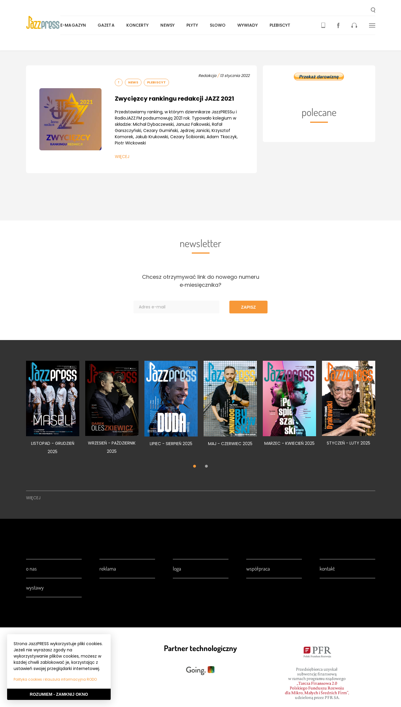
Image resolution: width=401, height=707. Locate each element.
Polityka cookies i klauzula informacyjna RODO (55, 679)
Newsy (180, 25)
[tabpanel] (52, 411)
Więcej (122, 157)
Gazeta (118, 25)
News (133, 82)
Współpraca (258, 568)
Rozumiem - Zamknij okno (59, 694)
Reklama (107, 568)
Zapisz (248, 307)
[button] (373, 10)
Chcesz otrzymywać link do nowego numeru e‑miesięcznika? (200, 281)
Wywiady (260, 25)
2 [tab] (206, 467)
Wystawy (35, 587)
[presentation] (49, 22)
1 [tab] (195, 467)
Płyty (205, 25)
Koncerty (150, 25)
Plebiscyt (292, 25)
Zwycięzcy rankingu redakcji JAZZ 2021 (174, 98)
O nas (31, 568)
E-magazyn (86, 25)
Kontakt (327, 568)
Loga (177, 568)
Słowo (230, 25)
